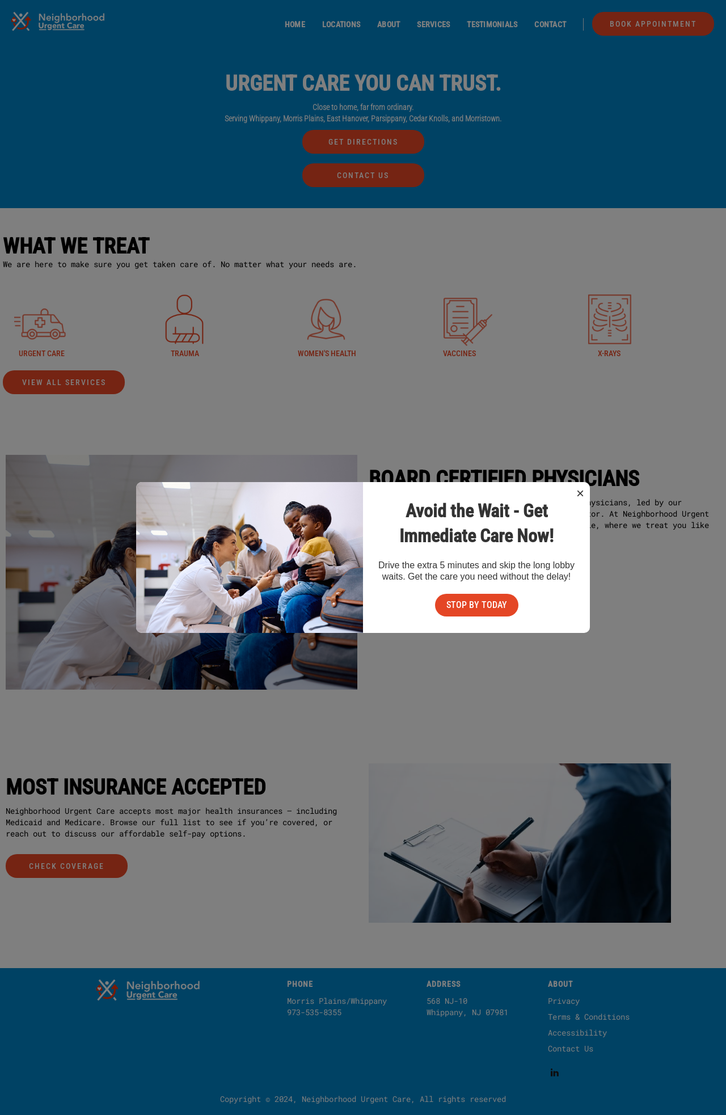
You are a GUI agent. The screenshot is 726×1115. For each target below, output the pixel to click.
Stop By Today (476, 604)
